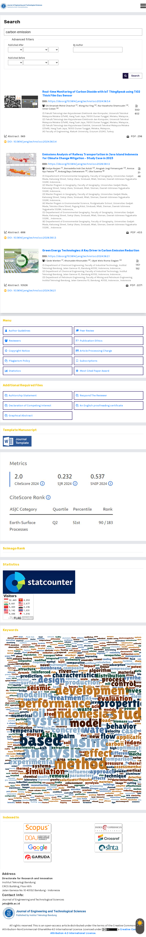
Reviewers (13, 340)
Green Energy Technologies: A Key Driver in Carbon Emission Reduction (90, 250)
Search (135, 75)
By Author (78, 45)
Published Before (16, 57)
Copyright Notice (17, 350)
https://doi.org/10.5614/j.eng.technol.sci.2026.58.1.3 (79, 164)
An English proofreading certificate (99, 405)
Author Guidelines (17, 330)
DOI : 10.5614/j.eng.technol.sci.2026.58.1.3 (31, 237)
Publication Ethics (89, 340)
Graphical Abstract (19, 415)
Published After (15, 45)
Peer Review (85, 330)
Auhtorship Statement (21, 395)
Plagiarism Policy (17, 360)
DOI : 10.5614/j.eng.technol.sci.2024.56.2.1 (31, 290)
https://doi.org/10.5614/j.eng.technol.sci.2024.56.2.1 (79, 256)
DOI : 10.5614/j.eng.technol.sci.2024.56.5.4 (32, 141)
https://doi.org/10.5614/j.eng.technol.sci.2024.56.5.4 (79, 101)
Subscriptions (86, 360)
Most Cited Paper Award (92, 370)
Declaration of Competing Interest (28, 405)
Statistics (13, 370)
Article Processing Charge (94, 350)
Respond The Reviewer (91, 395)
